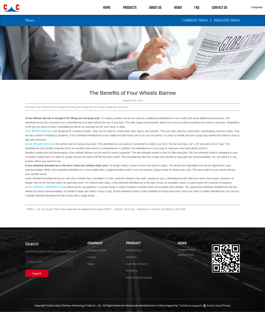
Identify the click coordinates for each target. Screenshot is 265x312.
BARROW (131, 257)
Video (90, 264)
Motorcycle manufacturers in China (145, 305)
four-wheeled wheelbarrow (44, 186)
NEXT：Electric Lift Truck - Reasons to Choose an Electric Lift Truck (145, 209)
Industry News (227, 20)
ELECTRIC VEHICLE (137, 264)
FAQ (196, 7)
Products (130, 7)
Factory (91, 257)
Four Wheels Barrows (39, 131)
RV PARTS (132, 270)
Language (256, 7)
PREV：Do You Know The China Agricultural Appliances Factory (65, 209)
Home (107, 7)
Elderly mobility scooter (139, 277)
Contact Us (219, 7)
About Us (155, 7)
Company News (195, 20)
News (178, 7)
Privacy (226, 305)
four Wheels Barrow (40, 143)
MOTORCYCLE (134, 250)
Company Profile (96, 250)
